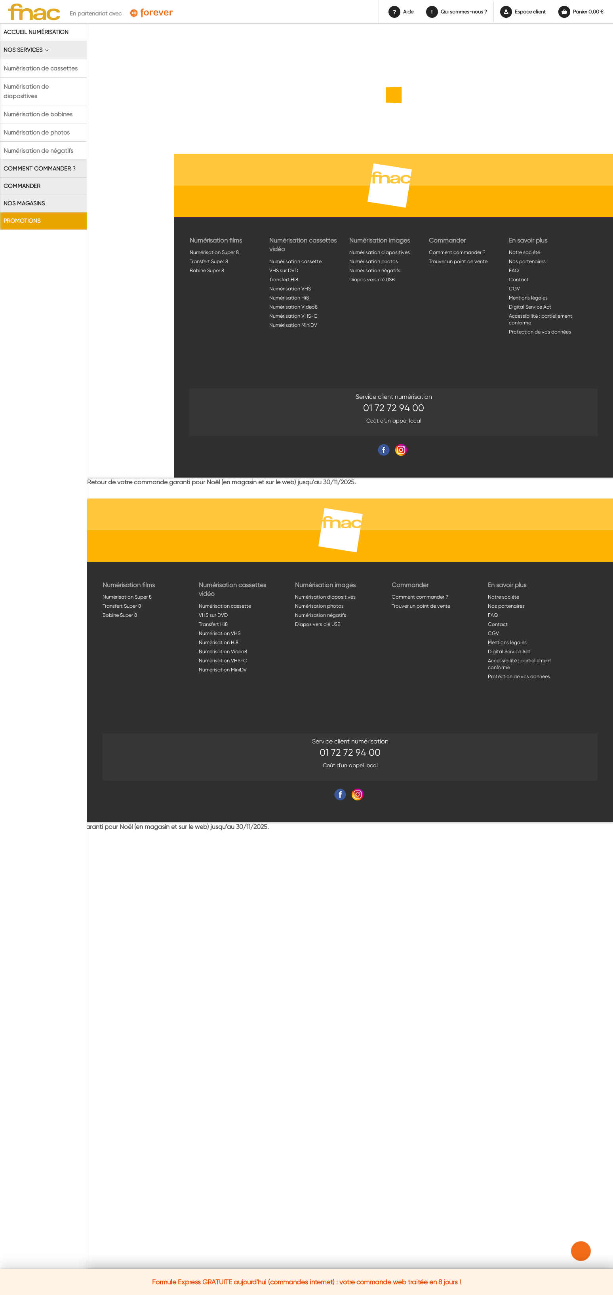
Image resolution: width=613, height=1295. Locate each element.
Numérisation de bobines (38, 114)
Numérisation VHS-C (293, 316)
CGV (514, 289)
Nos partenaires (527, 261)
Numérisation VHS (290, 289)
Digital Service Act (530, 307)
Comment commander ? (40, 168)
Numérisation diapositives (379, 252)
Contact (519, 280)
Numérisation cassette (295, 261)
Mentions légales (528, 298)
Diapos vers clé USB (372, 280)
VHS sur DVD (283, 270)
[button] (581, 1251)
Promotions (22, 221)
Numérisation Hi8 (289, 298)
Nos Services (26, 50)
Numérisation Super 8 (214, 252)
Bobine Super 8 (207, 270)
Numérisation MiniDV (293, 325)
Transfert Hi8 (283, 280)
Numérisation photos (373, 261)
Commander (22, 186)
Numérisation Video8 (293, 307)
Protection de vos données (540, 332)
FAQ (514, 270)
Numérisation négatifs (374, 270)
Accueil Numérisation (36, 32)
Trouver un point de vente (458, 261)
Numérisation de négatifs (38, 150)
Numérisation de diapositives (26, 91)
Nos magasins (24, 203)
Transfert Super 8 (209, 261)
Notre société (524, 252)
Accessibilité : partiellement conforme (540, 319)
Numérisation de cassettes (41, 68)
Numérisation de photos (37, 132)
